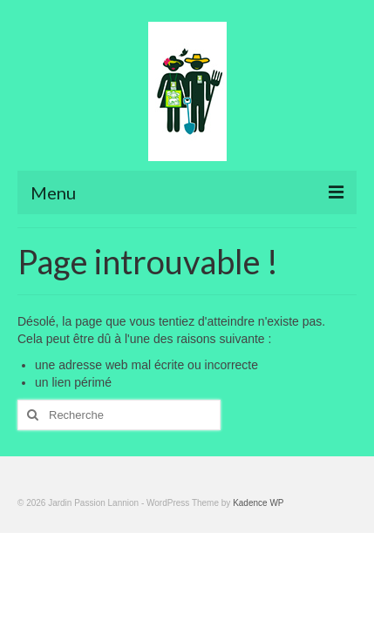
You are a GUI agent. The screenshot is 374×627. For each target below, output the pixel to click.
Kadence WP (258, 503)
